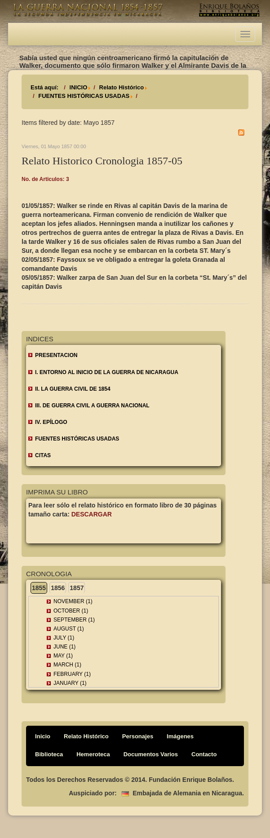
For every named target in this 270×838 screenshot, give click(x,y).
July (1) (63, 638)
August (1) (68, 629)
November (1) (73, 601)
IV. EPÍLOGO (51, 422)
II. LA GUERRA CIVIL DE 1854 (73, 389)
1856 (58, 587)
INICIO (79, 87)
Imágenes (180, 736)
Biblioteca (49, 754)
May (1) (63, 656)
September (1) (74, 620)
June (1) (64, 647)
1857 (77, 587)
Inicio (42, 736)
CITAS (43, 455)
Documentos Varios (151, 754)
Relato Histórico (121, 87)
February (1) (72, 674)
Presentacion (56, 355)
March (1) (67, 665)
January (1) (70, 683)
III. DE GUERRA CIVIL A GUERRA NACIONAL (92, 405)
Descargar (91, 514)
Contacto (204, 754)
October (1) (70, 611)
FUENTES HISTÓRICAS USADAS (83, 96)
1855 (39, 587)
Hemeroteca (93, 754)
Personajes (137, 736)
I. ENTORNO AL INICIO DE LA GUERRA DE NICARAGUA (106, 372)
